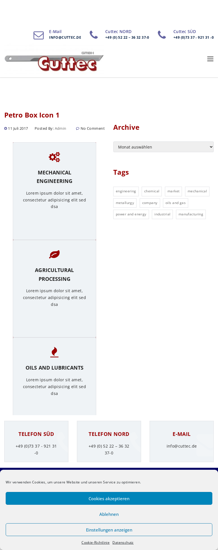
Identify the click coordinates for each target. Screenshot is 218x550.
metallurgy (125, 202)
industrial (162, 214)
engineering (126, 191)
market (173, 191)
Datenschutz (123, 542)
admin (60, 128)
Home (12, 27)
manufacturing (191, 214)
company (150, 202)
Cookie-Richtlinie (95, 542)
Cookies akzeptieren (109, 498)
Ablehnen (109, 514)
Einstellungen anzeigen (109, 530)
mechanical (197, 191)
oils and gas (175, 202)
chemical (151, 191)
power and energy (131, 214)
